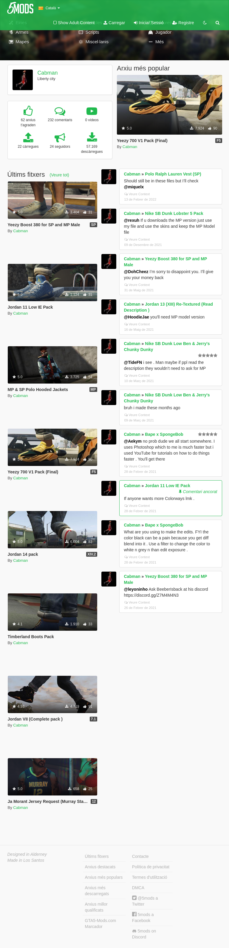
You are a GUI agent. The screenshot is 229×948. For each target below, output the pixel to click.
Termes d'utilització (149, 877)
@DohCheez (136, 271)
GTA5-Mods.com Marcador (100, 923)
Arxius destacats (100, 866)
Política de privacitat (150, 866)
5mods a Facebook (143, 917)
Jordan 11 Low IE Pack (167, 485)
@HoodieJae (136, 317)
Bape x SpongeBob (164, 434)
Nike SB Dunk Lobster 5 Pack (174, 213)
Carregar (114, 22)
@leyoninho (136, 589)
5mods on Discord (144, 934)
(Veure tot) (59, 175)
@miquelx (134, 186)
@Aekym (133, 441)
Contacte (140, 856)
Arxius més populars (104, 877)
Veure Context (137, 194)
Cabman (47, 73)
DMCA (138, 887)
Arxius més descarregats (97, 890)
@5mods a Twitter (145, 901)
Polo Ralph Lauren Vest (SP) (173, 174)
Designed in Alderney (27, 854)
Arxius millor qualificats (96, 907)
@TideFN (133, 362)
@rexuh (132, 220)
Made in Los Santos (25, 860)
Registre (183, 22)
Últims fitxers (97, 856)
